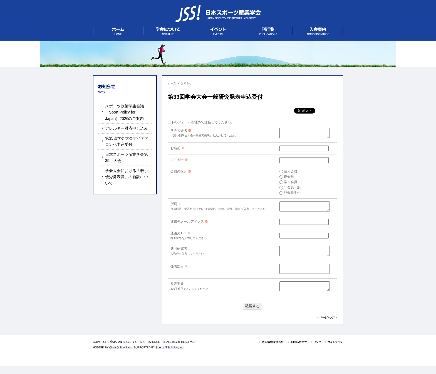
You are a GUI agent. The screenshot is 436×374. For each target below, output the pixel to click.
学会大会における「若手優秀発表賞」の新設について (126, 176)
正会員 (283, 178)
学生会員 (285, 184)
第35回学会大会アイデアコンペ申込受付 (126, 141)
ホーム (172, 83)
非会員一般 (286, 189)
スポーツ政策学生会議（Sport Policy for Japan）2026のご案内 (124, 112)
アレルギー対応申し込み (126, 128)
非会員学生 (286, 194)
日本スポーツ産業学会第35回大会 (126, 157)
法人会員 (285, 173)
